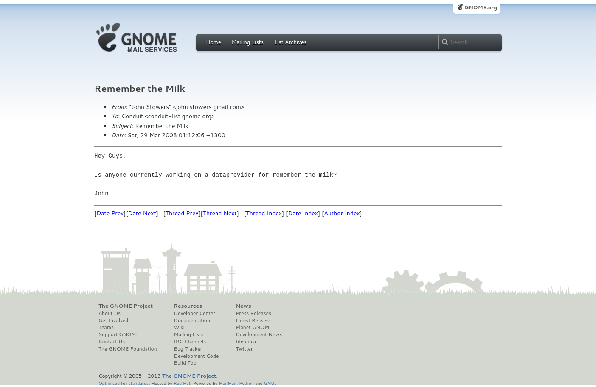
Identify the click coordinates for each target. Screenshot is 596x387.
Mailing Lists (247, 42)
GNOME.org (480, 7)
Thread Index (264, 213)
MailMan (227, 383)
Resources (188, 306)
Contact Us (111, 341)
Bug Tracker (188, 348)
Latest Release (253, 320)
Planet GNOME (254, 327)
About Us (109, 313)
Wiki (179, 327)
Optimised (109, 383)
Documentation (192, 320)
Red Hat (182, 383)
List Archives (290, 42)
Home (213, 42)
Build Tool (186, 362)
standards (138, 383)
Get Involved (113, 320)
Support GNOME (118, 334)
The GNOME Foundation (127, 348)
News (243, 306)
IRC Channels (190, 341)
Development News (259, 334)
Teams (106, 327)
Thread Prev (182, 213)
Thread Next (220, 213)
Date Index (303, 213)
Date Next (142, 213)
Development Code (196, 356)
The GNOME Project (125, 306)
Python (246, 383)
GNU (269, 383)
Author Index (342, 213)
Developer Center (194, 313)
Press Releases (253, 313)
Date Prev (110, 213)
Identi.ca (246, 341)
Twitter (244, 348)
